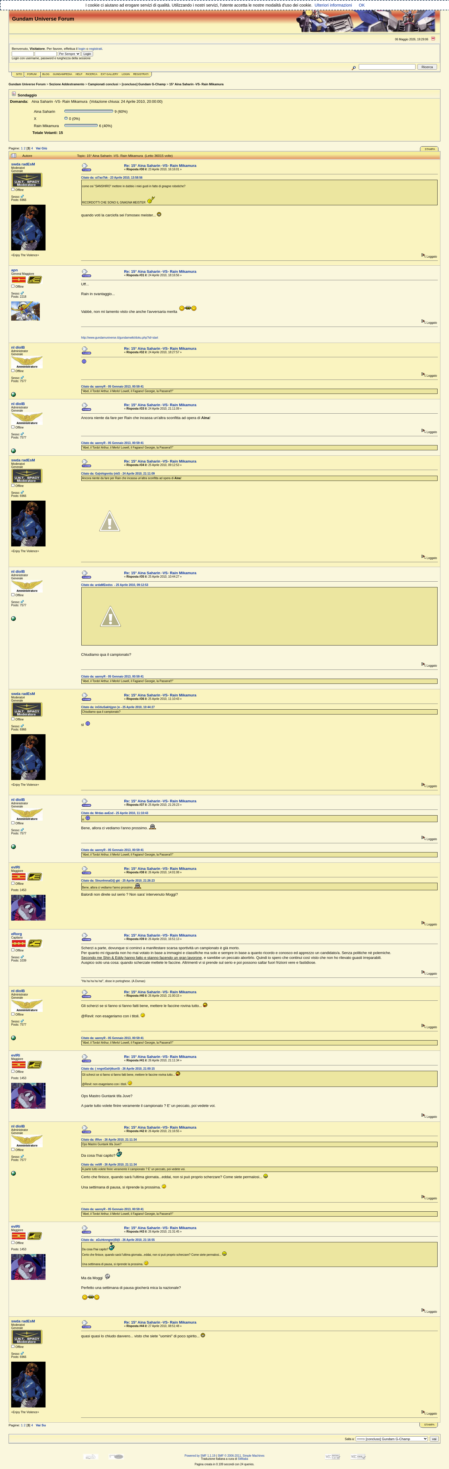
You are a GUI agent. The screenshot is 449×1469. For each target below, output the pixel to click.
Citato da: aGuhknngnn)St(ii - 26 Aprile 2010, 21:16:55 (118, 1239)
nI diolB (18, 347)
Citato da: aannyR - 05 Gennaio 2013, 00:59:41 (112, 386)
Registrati (140, 74)
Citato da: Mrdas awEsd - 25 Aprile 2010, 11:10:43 (114, 813)
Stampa (430, 149)
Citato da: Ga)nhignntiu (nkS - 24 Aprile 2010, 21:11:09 (118, 473)
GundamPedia (62, 74)
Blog (46, 74)
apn (14, 270)
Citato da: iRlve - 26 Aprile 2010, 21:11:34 (109, 1139)
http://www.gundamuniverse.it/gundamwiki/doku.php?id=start (119, 337)
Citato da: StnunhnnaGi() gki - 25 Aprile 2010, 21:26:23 (118, 880)
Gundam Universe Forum (27, 84)
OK (362, 5)
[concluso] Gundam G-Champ (144, 84)
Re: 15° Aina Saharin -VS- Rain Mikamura (160, 165)
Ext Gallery (109, 74)
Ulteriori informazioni (333, 5)
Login (126, 74)
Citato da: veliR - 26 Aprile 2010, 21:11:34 (109, 1164)
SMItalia (243, 1458)
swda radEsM (23, 164)
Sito (19, 74)
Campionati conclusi (103, 84)
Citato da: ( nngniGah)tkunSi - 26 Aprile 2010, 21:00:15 (118, 1068)
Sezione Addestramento (66, 84)
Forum (32, 74)
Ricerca (91, 74)
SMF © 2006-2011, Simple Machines (241, 1455)
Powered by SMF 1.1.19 (200, 1455)
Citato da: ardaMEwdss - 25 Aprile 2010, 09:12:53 (114, 585)
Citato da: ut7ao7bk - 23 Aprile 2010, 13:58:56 (111, 177)
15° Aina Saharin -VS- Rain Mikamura (196, 84)
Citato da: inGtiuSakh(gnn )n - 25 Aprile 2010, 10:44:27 (118, 707)
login (82, 48)
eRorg (16, 934)
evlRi (15, 867)
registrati (95, 48)
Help (79, 74)
